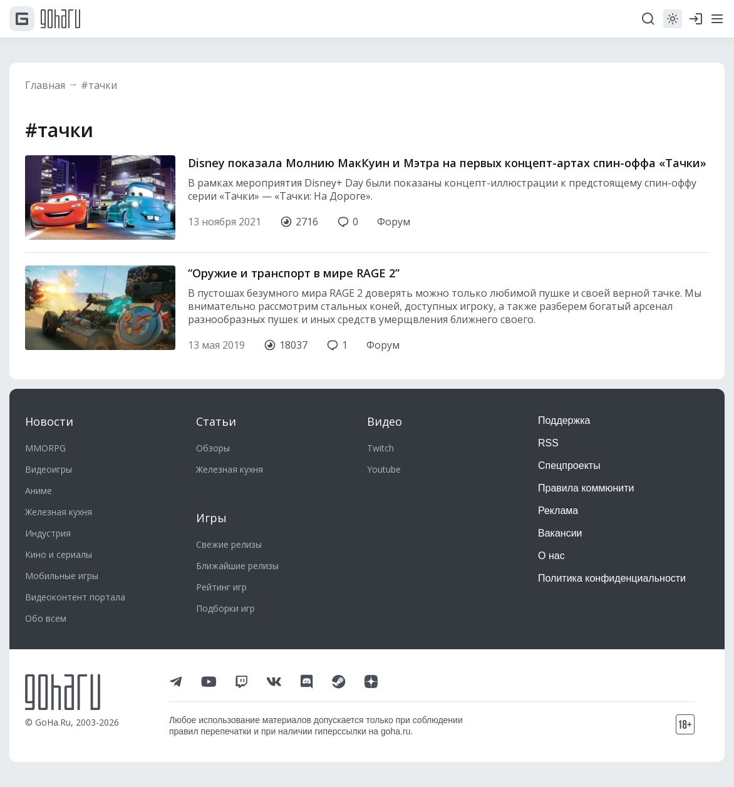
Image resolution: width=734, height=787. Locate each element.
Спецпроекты (569, 465)
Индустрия (48, 533)
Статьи (216, 421)
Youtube (384, 469)
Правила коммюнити (586, 488)
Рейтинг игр (221, 587)
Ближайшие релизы (237, 566)
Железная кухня (58, 512)
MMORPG (45, 448)
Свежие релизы (229, 544)
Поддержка (564, 420)
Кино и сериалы (58, 554)
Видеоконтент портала (75, 597)
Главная (45, 85)
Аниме (38, 490)
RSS (548, 443)
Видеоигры (48, 469)
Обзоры (213, 448)
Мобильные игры (61, 576)
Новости (49, 421)
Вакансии (560, 533)
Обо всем (45, 618)
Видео (384, 421)
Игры (211, 517)
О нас (551, 555)
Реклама (558, 510)
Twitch (380, 448)
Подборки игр (225, 608)
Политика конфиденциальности (612, 578)
